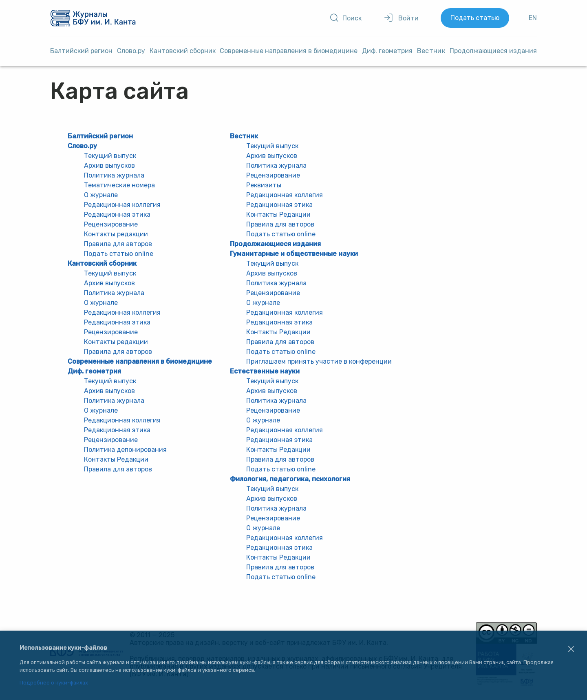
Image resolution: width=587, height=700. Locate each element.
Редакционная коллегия (122, 205)
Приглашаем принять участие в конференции (319, 361)
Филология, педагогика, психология (290, 479)
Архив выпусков (109, 165)
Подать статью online (118, 254)
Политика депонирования (125, 449)
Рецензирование (111, 224)
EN (533, 18)
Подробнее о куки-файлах (54, 683)
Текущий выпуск (110, 156)
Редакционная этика (117, 214)
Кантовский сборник (183, 51)
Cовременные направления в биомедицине (288, 51)
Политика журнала (114, 175)
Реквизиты (263, 185)
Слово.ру (131, 51)
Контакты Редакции (116, 459)
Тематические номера (119, 185)
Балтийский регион (81, 51)
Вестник (244, 136)
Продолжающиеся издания (493, 51)
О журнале (101, 195)
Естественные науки (265, 371)
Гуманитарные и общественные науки (294, 254)
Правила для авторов (118, 244)
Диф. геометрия (387, 51)
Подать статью (474, 18)
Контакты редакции (116, 234)
